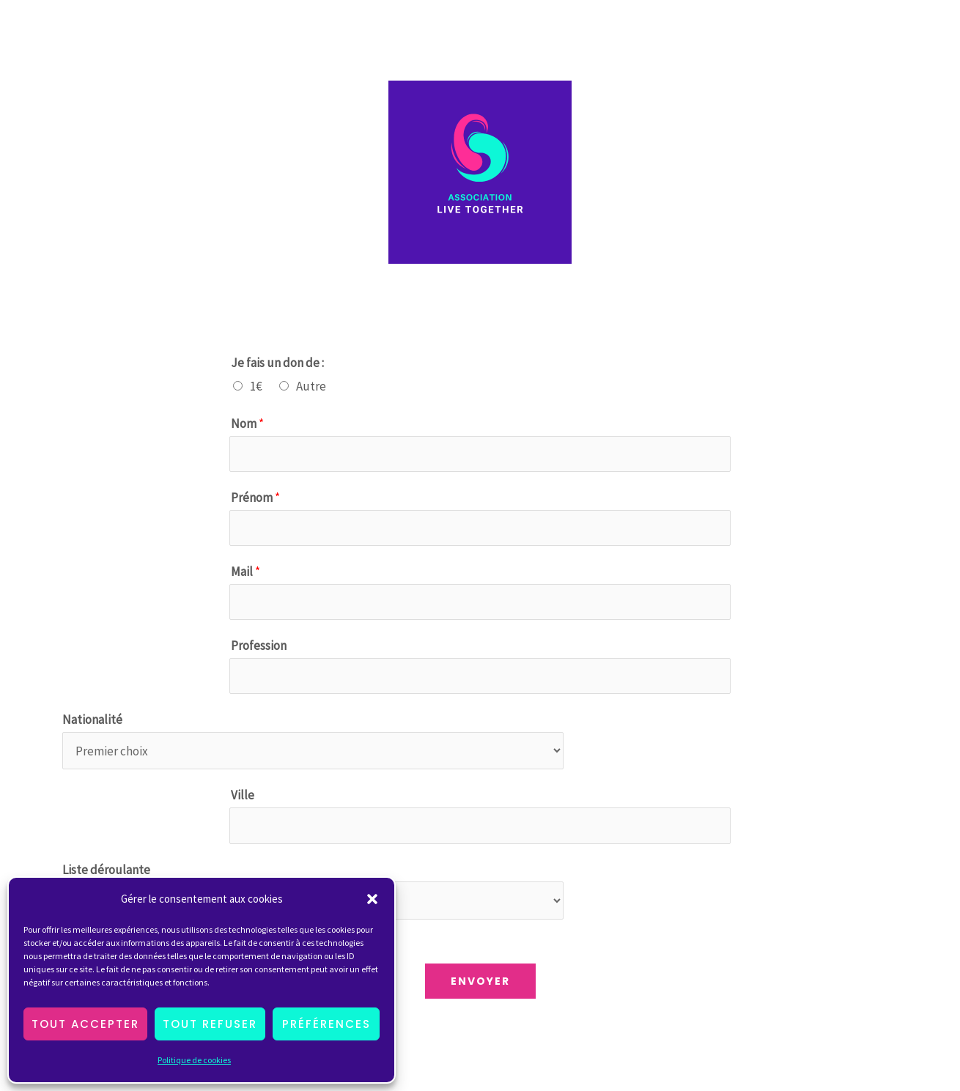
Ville (242, 795)
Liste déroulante (106, 870)
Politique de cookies (194, 1059)
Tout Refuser (210, 1024)
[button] (372, 899)
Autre (311, 386)
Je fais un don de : (277, 363)
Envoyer (480, 981)
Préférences (326, 1024)
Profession (259, 645)
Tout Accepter (85, 1024)
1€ (256, 386)
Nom (247, 423)
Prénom (255, 497)
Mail (245, 571)
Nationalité (92, 719)
